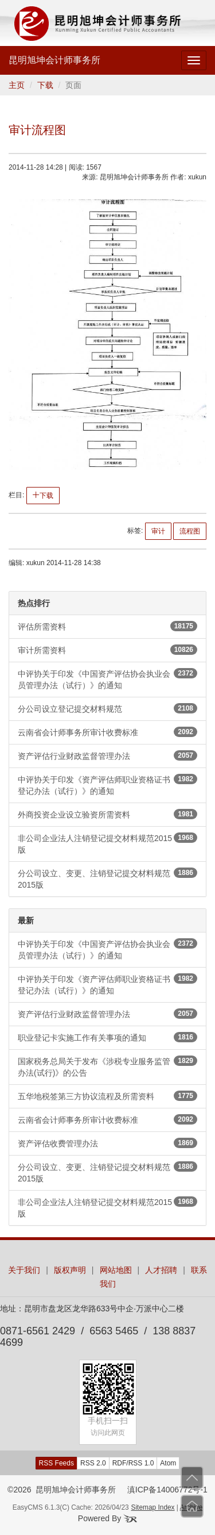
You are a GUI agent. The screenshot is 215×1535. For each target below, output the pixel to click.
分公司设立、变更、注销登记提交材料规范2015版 (107, 878)
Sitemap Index (153, 1507)
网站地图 (116, 1270)
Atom (168, 1463)
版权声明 (70, 1270)
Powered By (107, 1518)
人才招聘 (161, 1270)
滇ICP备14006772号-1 (167, 1489)
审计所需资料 (107, 649)
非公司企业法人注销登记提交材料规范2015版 (107, 843)
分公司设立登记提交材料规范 (107, 708)
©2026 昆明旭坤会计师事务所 (61, 1489)
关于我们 (24, 1270)
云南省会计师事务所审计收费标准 (107, 732)
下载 (45, 85)
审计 (158, 531)
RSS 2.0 (93, 1463)
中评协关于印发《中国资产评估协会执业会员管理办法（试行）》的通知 (107, 679)
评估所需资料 (107, 626)
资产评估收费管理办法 (107, 1143)
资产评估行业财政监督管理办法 (107, 755)
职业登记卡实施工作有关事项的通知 (107, 1037)
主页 (17, 85)
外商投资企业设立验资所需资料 (107, 814)
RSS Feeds (56, 1463)
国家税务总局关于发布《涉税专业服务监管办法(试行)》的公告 (107, 1066)
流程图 (189, 531)
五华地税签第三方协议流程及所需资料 (107, 1096)
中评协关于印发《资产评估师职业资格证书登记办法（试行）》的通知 (107, 785)
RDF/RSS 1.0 (133, 1463)
